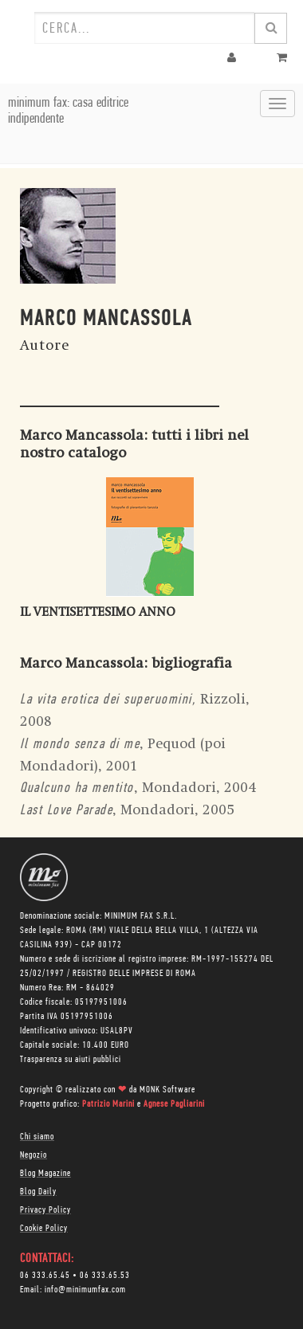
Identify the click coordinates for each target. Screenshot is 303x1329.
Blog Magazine (45, 1173)
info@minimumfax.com (85, 1290)
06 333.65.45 (45, 1275)
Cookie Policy (44, 1228)
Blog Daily (38, 1192)
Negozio (33, 1155)
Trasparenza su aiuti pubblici (70, 1059)
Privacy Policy (45, 1210)
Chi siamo (37, 1137)
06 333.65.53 (105, 1275)
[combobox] (144, 28)
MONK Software (167, 1090)
